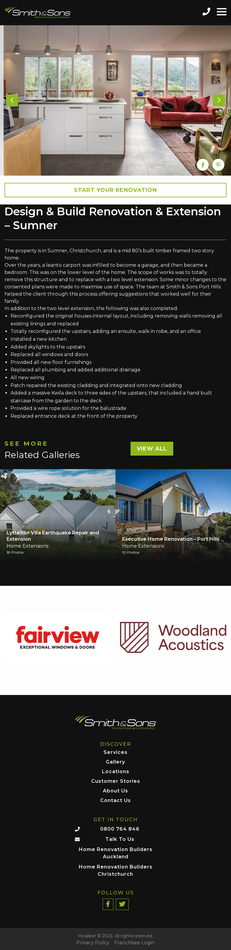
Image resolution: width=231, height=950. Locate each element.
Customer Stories (115, 781)
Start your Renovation (115, 190)
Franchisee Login (134, 942)
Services (115, 752)
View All (152, 448)
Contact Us (115, 800)
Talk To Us (119, 839)
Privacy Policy (92, 942)
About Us (115, 791)
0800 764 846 (120, 829)
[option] (115, 100)
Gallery (115, 762)
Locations (115, 771)
